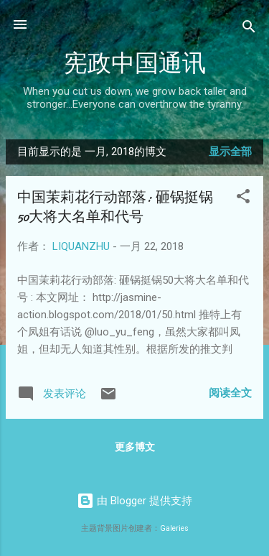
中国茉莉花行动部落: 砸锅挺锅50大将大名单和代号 (115, 206)
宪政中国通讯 (135, 63)
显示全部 (230, 151)
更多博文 (135, 447)
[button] (243, 198)
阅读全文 (230, 392)
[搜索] (249, 29)
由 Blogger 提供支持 (134, 500)
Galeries (174, 528)
